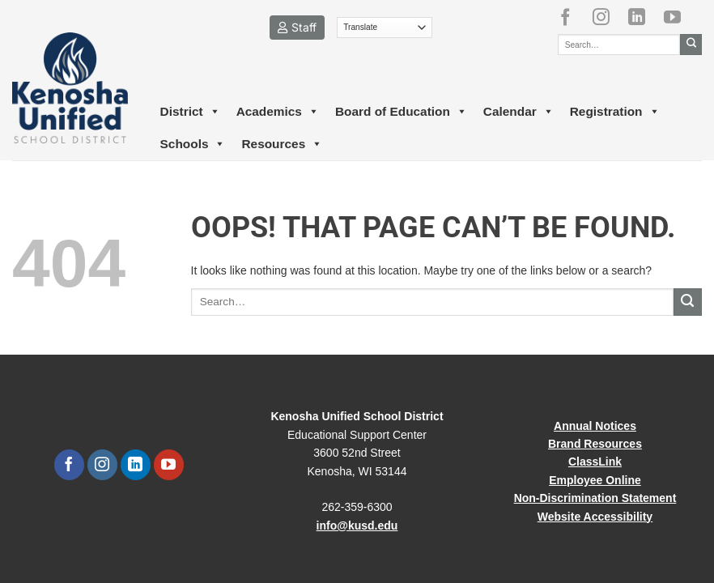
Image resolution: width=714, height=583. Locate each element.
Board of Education (401, 112)
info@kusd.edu (357, 525)
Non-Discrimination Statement (595, 498)
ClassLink (595, 461)
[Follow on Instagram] (607, 17)
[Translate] (385, 27)
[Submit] (691, 44)
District (190, 112)
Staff (297, 27)
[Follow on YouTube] (678, 17)
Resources (281, 144)
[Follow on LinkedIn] (642, 17)
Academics (277, 112)
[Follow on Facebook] (571, 17)
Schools (193, 144)
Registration (615, 112)
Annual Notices (595, 425)
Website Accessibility (595, 516)
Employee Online (595, 480)
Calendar (518, 112)
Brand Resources (595, 443)
